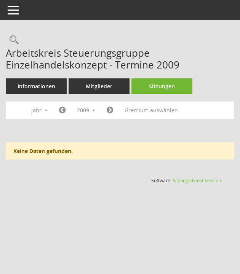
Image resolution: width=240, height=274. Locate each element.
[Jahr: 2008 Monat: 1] (62, 110)
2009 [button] (86, 110)
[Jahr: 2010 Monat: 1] (110, 110)
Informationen (36, 86)
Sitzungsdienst (197, 180)
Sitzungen (162, 86)
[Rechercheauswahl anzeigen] (12, 40)
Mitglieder (99, 86)
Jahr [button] (39, 110)
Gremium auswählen (151, 110)
